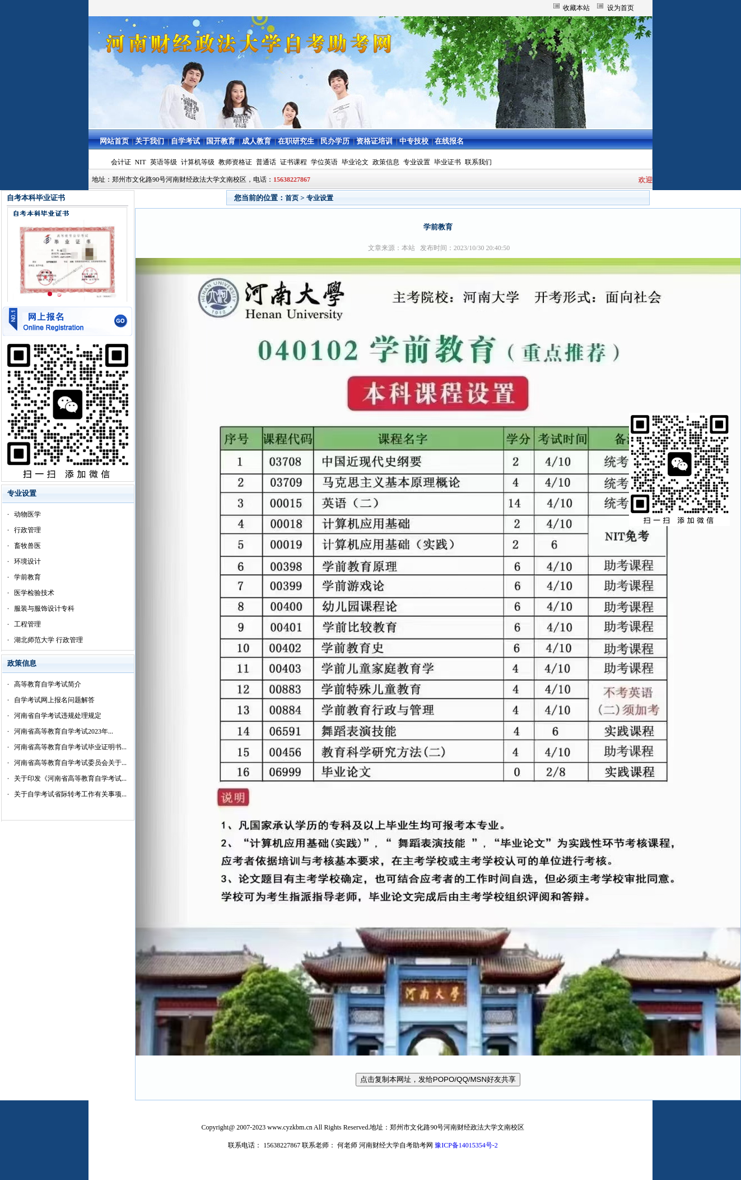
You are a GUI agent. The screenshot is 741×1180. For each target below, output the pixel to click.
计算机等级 (198, 162)
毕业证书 (447, 162)
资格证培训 (374, 141)
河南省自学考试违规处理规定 (57, 716)
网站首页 (114, 141)
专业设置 (416, 162)
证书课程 (293, 162)
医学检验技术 (34, 593)
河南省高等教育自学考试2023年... (63, 731)
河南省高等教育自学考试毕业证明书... (70, 747)
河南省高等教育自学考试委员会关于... (70, 763)
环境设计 (27, 561)
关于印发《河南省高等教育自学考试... (70, 778)
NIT (140, 162)
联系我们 (478, 162)
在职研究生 (296, 141)
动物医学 (27, 514)
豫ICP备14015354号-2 (466, 1145)
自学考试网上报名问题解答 (54, 700)
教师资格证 (235, 162)
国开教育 (220, 141)
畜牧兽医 (27, 546)
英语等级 (163, 162)
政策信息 (385, 162)
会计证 (121, 162)
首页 (292, 198)
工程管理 (27, 624)
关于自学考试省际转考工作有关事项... (70, 794)
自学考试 (185, 141)
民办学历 (334, 141)
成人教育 (256, 141)
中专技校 (413, 141)
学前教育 (27, 577)
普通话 (266, 162)
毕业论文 (355, 162)
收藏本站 (576, 8)
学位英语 (324, 162)
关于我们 (149, 141)
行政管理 (27, 530)
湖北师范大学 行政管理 (48, 640)
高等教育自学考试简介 (47, 684)
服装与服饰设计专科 (44, 608)
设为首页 (620, 8)
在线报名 (449, 141)
